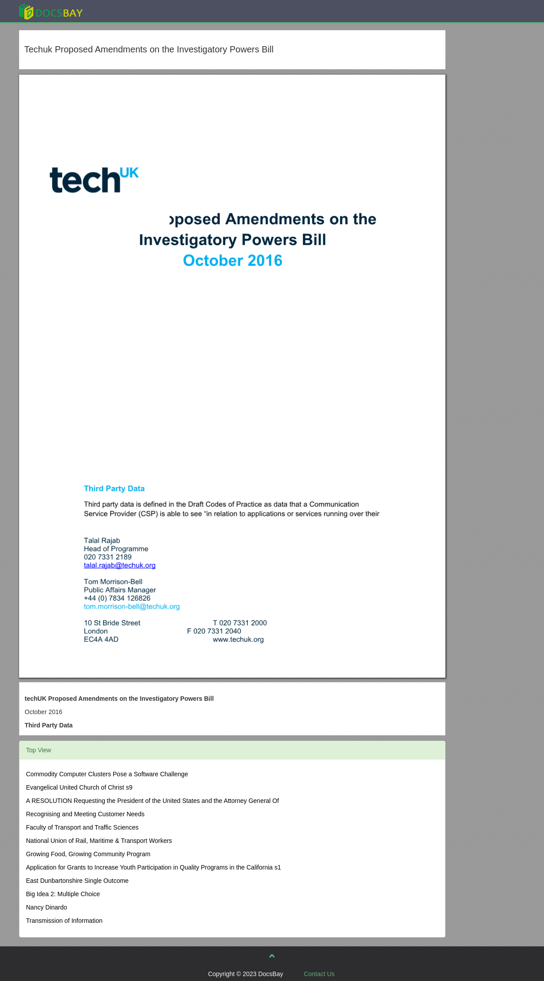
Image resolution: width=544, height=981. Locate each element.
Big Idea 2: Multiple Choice (63, 894)
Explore (117, 11)
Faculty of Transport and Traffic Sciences (82, 827)
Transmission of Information (64, 920)
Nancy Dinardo (47, 907)
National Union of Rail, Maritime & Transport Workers (99, 840)
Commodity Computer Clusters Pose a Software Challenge (107, 774)
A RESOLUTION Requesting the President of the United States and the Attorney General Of (152, 800)
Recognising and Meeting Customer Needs (85, 814)
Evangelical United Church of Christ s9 (79, 787)
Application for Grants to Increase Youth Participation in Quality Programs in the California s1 (153, 867)
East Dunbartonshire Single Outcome (77, 880)
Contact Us (319, 973)
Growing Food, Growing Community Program (88, 854)
